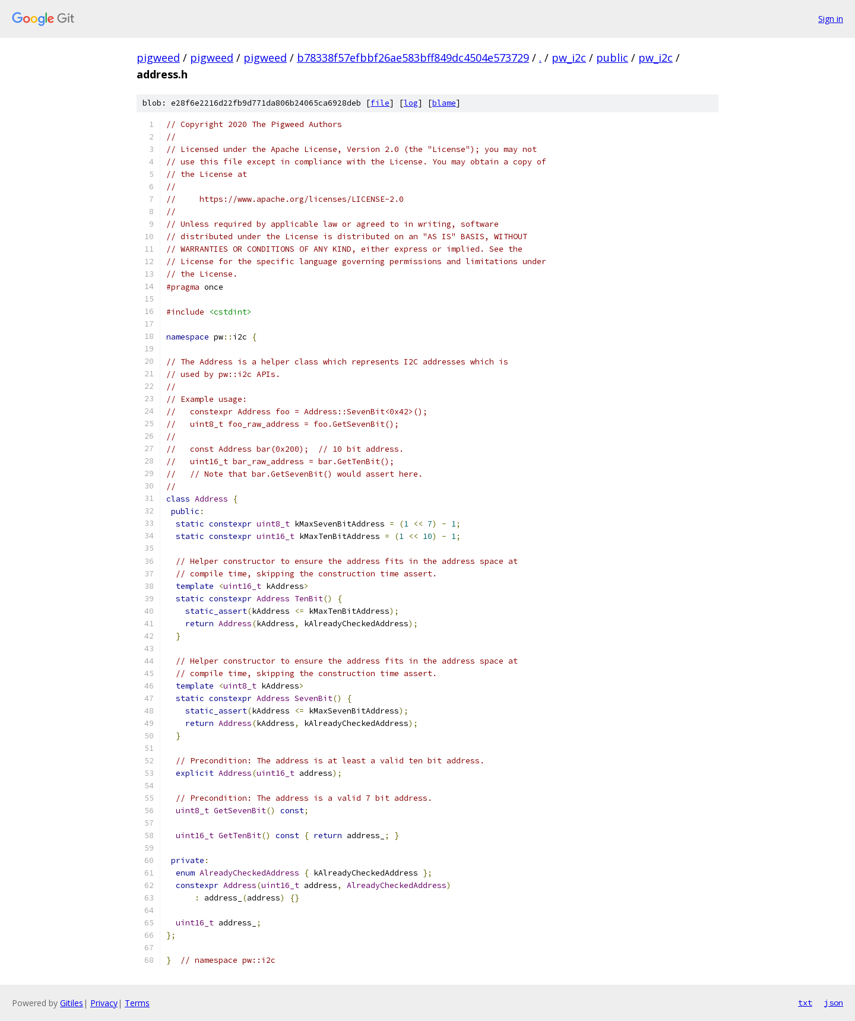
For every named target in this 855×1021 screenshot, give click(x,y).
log (411, 103)
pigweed (158, 57)
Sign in (830, 18)
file (380, 103)
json (833, 1002)
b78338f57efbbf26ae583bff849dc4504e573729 (413, 57)
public (612, 57)
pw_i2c (569, 57)
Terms (137, 1003)
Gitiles (71, 1003)
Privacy (104, 1003)
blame (444, 103)
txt (805, 1002)
